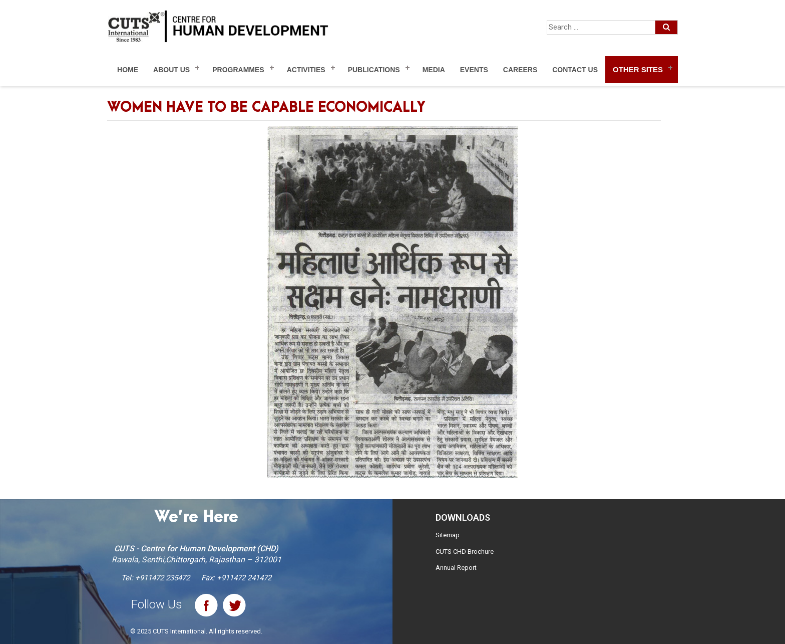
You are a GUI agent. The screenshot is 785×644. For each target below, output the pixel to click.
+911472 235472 (162, 577)
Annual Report (456, 567)
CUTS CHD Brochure (465, 551)
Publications (374, 70)
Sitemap (448, 535)
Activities (306, 70)
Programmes (238, 70)
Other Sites (638, 69)
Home (127, 70)
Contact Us (575, 70)
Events (474, 70)
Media (434, 70)
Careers (520, 70)
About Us (171, 70)
